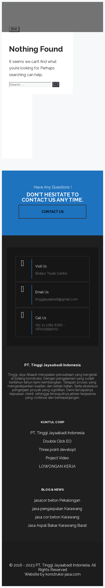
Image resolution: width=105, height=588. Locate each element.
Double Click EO (57, 441)
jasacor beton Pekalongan (57, 500)
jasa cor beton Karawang (57, 517)
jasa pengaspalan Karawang (57, 508)
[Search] (55, 84)
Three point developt (57, 449)
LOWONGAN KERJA (57, 466)
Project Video (57, 458)
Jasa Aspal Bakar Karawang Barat (57, 525)
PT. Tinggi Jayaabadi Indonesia (57, 433)
